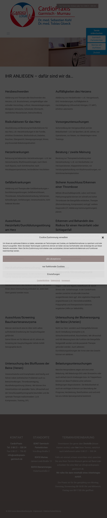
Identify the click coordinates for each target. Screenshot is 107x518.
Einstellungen (53, 274)
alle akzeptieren (53, 259)
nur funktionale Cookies (53, 266)
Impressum (66, 280)
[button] (102, 237)
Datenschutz (55, 280)
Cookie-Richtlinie (43, 280)
